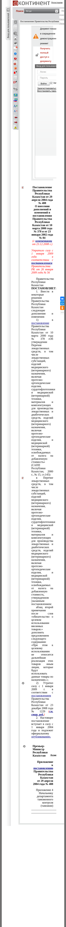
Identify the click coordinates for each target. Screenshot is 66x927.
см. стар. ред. (42, 713)
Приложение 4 (44, 789)
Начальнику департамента (45, 795)
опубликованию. (41, 736)
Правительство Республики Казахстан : (42, 283)
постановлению (43, 768)
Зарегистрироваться (47, 88)
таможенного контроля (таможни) (45, 802)
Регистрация (57, 2)
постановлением (41, 263)
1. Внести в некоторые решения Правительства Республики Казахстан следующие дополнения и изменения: (42, 304)
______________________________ (42, 808)
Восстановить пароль (47, 91)
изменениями (43, 240)
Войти (44, 83)
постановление (40, 323)
